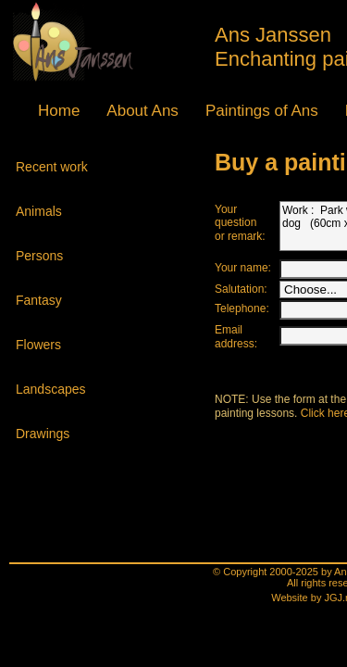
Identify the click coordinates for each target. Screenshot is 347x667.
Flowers (41, 335)
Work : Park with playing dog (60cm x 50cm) (249, 219)
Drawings (44, 424)
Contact (294, 105)
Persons (41, 246)
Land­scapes (50, 379)
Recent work (51, 157)
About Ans (89, 105)
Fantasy (41, 290)
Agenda (246, 105)
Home (39, 105)
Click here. (221, 418)
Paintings (146, 105)
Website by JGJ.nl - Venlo (176, 543)
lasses (198, 105)
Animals (41, 202)
